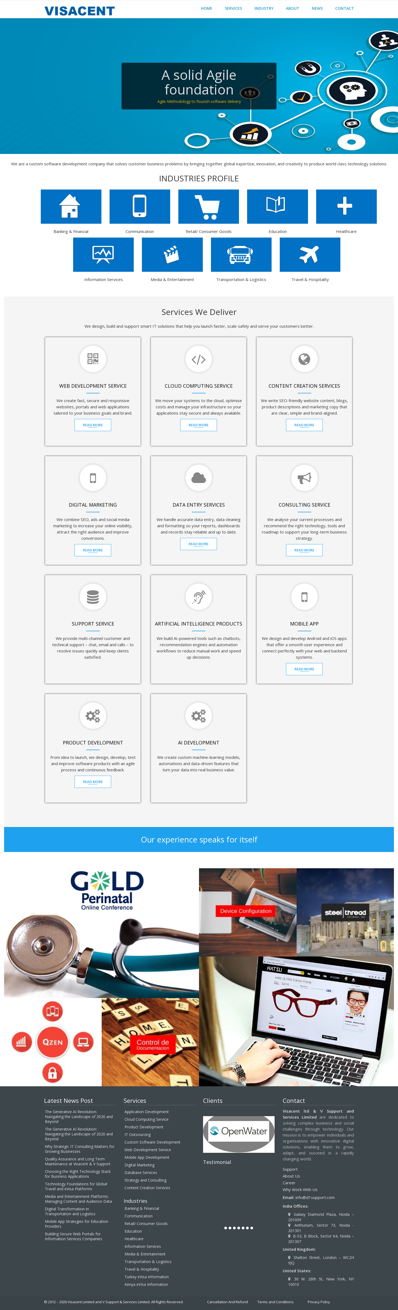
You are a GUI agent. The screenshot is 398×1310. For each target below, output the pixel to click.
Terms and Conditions (275, 1301)
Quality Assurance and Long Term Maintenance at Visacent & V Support (77, 1161)
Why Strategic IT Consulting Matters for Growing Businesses (79, 1149)
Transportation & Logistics (148, 1261)
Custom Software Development (153, 1142)
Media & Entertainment (145, 1254)
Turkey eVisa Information (147, 1276)
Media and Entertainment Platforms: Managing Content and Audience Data (78, 1199)
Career (289, 1182)
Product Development (144, 1126)
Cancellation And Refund (227, 1301)
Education (133, 1231)
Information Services (143, 1246)
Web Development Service (148, 1149)
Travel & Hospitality (142, 1269)
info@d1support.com (315, 1197)
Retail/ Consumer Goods (146, 1223)
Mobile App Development (147, 1157)
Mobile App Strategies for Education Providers (76, 1224)
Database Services (141, 1172)
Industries (135, 1201)
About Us (291, 1176)
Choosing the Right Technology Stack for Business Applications (78, 1174)
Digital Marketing (139, 1164)
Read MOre (93, 424)
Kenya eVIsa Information (146, 1284)
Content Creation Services (147, 1187)
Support (290, 1169)
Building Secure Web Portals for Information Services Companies (73, 1236)
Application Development (147, 1111)
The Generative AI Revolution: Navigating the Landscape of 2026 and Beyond (79, 1116)
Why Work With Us (300, 1189)
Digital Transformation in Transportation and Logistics (70, 1211)
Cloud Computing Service (147, 1119)
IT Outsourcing (138, 1134)
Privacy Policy (319, 1301)
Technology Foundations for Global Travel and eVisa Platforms (76, 1186)
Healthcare (134, 1238)
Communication (139, 1216)
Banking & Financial (142, 1208)
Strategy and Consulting (145, 1180)
